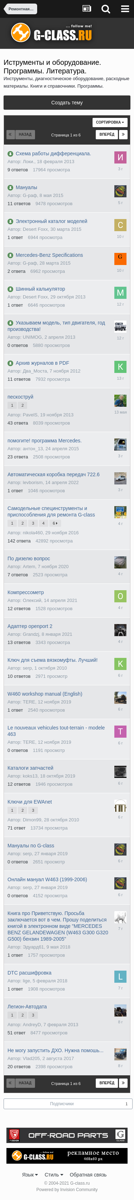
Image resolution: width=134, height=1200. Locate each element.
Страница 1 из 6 (67, 135)
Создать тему (67, 102)
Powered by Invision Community (67, 1189)
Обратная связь (88, 1175)
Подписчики (62, 1103)
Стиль (54, 1175)
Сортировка (110, 122)
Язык (30, 1175)
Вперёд (106, 134)
